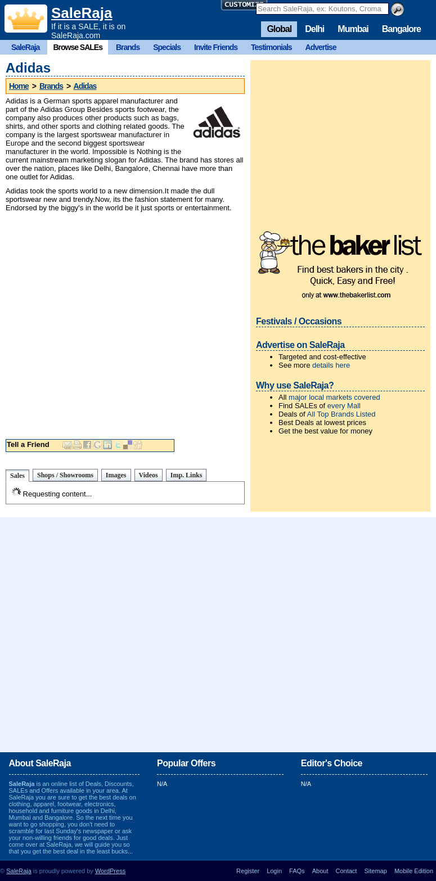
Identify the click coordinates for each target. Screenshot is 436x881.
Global (279, 29)
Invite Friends (215, 47)
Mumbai (353, 29)
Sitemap (375, 871)
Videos (148, 475)
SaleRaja (81, 12)
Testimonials (271, 47)
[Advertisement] (105, 323)
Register (247, 871)
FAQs (297, 871)
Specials (167, 47)
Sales (17, 476)
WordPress (110, 871)
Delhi (314, 29)
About (320, 871)
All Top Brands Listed (341, 414)
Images (116, 475)
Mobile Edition (413, 871)
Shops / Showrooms (65, 475)
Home (19, 86)
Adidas (85, 86)
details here (331, 365)
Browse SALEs (77, 47)
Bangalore (401, 29)
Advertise (320, 47)
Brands (128, 47)
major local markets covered (334, 397)
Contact (346, 871)
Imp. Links (186, 475)
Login (274, 871)
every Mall (344, 405)
